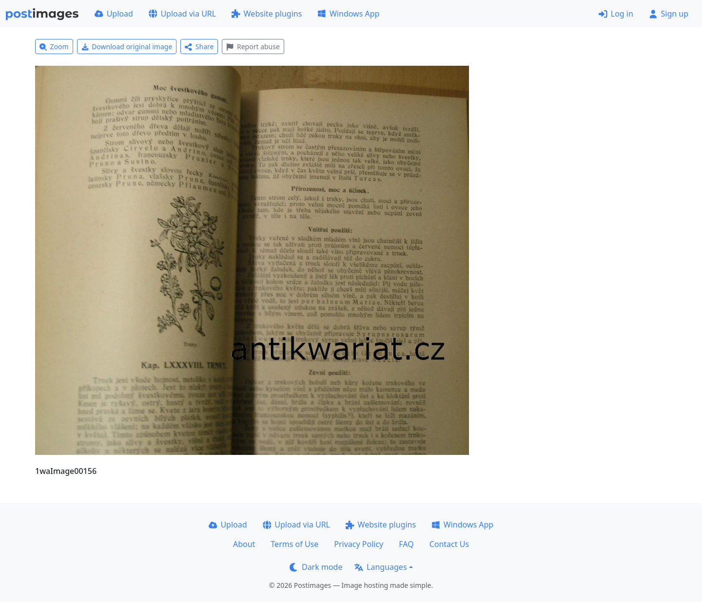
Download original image (127, 46)
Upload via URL (182, 13)
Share (199, 46)
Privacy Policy (358, 544)
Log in (616, 13)
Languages (380, 567)
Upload (114, 13)
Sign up (668, 13)
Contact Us (449, 544)
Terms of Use (294, 544)
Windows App (348, 13)
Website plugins (267, 13)
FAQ (406, 544)
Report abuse (252, 46)
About (244, 544)
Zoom (54, 46)
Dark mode (316, 567)
